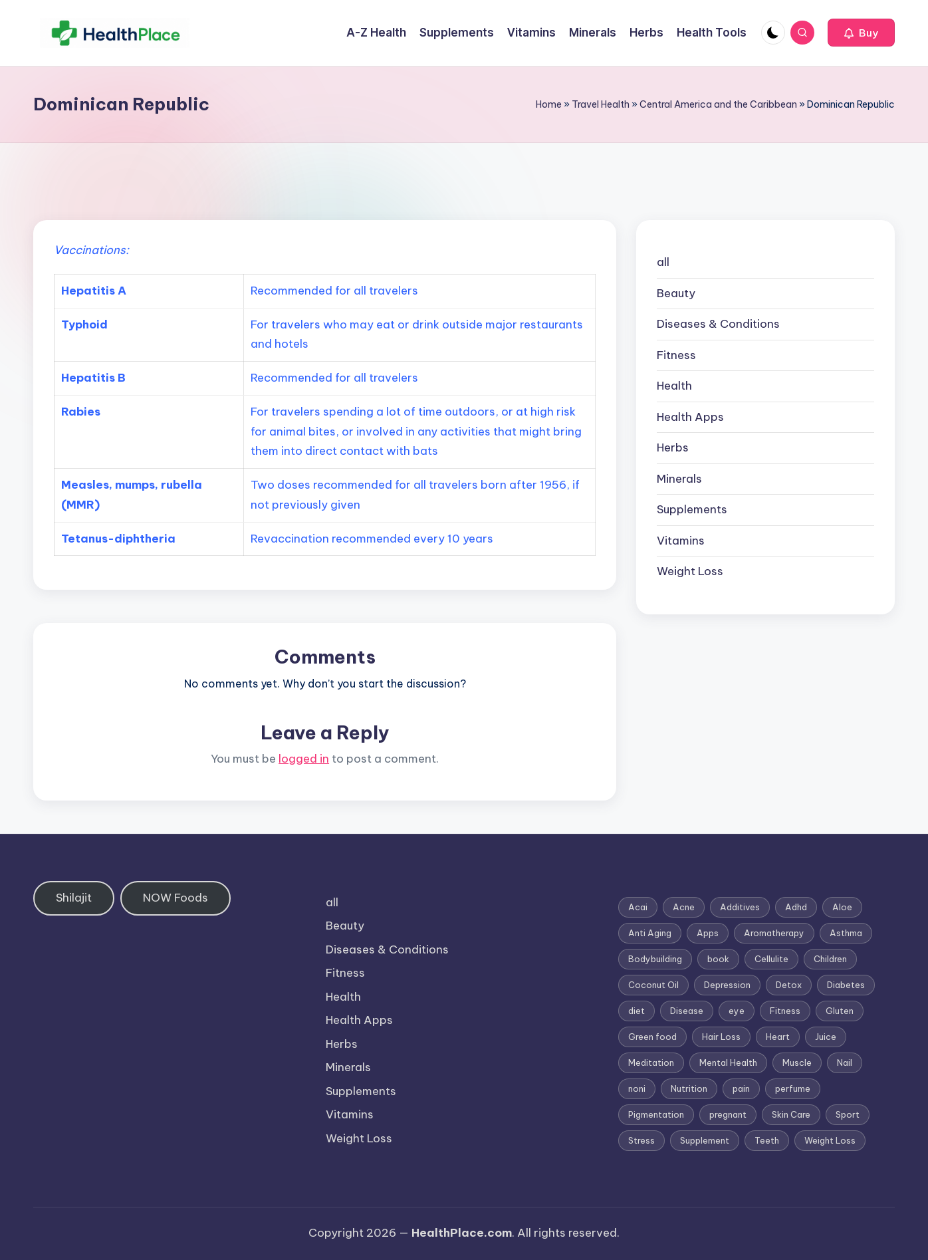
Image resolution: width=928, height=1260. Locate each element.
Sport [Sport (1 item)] (848, 1114)
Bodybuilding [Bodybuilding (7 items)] (655, 958)
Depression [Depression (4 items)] (727, 984)
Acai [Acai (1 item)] (637, 907)
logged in (304, 758)
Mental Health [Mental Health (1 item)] (728, 1062)
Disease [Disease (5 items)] (686, 1010)
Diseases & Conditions (718, 323)
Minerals (679, 478)
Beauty (676, 293)
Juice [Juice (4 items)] (825, 1036)
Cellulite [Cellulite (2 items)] (771, 958)
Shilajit (74, 897)
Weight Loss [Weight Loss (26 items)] (830, 1140)
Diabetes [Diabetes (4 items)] (846, 984)
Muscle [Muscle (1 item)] (797, 1062)
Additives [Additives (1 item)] (740, 907)
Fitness (676, 355)
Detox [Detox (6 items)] (789, 984)
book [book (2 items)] (718, 958)
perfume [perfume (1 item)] (792, 1088)
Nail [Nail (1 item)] (844, 1062)
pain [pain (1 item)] (741, 1088)
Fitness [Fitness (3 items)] (785, 1010)
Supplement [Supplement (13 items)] (704, 1140)
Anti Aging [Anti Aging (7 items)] (649, 933)
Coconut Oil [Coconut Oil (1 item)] (653, 984)
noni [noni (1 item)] (636, 1088)
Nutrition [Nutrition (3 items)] (689, 1088)
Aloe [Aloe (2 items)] (842, 907)
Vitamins (681, 540)
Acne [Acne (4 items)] (684, 907)
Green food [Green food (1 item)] (652, 1036)
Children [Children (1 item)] (830, 958)
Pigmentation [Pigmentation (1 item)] (656, 1114)
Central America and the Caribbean (718, 104)
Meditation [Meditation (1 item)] (651, 1062)
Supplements (692, 509)
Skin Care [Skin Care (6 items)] (791, 1114)
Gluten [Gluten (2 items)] (840, 1010)
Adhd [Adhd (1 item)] (796, 907)
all (663, 262)
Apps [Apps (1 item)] (708, 933)
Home (549, 104)
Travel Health (601, 104)
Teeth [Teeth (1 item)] (766, 1140)
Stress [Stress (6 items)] (641, 1140)
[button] (861, 33)
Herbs (673, 447)
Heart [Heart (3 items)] (778, 1036)
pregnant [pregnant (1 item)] (728, 1114)
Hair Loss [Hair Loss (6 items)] (721, 1036)
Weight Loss (690, 571)
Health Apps (690, 417)
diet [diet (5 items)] (636, 1010)
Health (674, 385)
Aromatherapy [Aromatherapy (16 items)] (774, 933)
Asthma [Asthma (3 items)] (846, 933)
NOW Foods (175, 897)
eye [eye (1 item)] (737, 1010)
